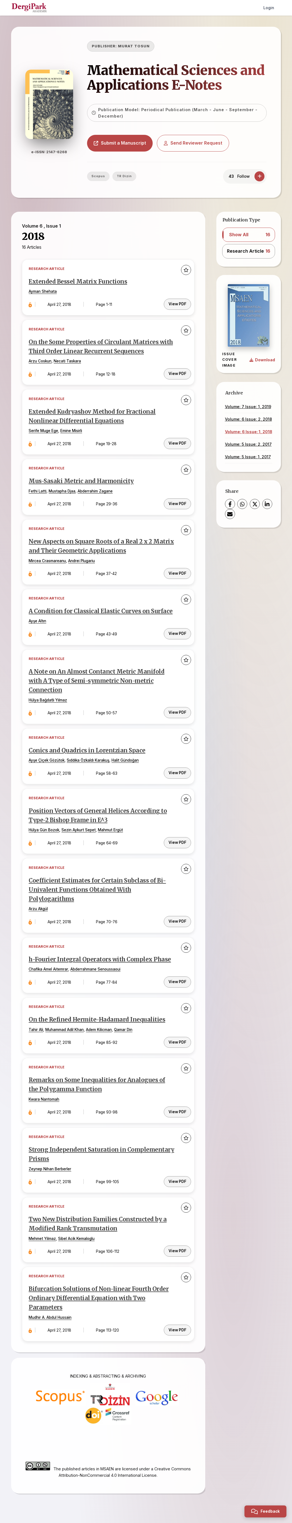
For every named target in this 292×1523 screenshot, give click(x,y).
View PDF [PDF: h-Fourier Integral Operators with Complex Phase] (177, 976)
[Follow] (259, 176)
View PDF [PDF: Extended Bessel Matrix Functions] (177, 303)
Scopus (100, 176)
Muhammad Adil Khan (65, 1024)
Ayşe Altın (38, 619)
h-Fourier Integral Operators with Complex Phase (100, 954)
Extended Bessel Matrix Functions (78, 282)
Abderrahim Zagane (95, 490)
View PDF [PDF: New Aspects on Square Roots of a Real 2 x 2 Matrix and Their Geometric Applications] (177, 571)
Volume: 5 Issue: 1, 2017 (248, 456)
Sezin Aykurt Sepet (79, 826)
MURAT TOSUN (136, 46)
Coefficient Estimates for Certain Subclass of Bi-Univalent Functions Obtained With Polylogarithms (97, 886)
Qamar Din (124, 1024)
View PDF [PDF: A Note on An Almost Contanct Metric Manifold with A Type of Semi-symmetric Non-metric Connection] (177, 709)
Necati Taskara (68, 361)
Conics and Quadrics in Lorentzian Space (87, 747)
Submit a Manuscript (122, 143)
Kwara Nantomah (44, 1093)
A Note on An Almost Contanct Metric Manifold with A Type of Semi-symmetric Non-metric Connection (97, 678)
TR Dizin (126, 176)
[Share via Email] (230, 514)
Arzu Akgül (39, 905)
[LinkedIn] (267, 504)
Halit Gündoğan (126, 757)
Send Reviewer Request (195, 143)
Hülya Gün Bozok (44, 826)
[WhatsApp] (242, 504)
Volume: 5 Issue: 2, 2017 (248, 444)
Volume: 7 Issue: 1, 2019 (248, 406)
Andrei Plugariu (82, 559)
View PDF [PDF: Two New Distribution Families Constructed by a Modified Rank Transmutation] (177, 1243)
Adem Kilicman (100, 1024)
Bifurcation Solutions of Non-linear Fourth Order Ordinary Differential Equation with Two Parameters (99, 1291)
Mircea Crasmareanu (48, 559)
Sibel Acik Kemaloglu (77, 1231)
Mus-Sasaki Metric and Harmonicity (81, 480)
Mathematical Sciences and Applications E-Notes (178, 77)
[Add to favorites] (186, 270)
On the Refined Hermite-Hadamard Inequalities (97, 1014)
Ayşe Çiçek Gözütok (47, 757)
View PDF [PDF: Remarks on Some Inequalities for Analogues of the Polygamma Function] (177, 1105)
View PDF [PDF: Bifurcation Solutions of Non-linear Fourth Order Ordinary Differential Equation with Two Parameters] (177, 1321)
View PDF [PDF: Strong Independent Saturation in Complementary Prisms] (177, 1174)
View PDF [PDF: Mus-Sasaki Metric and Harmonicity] (177, 501)
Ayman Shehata (43, 292)
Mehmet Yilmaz (43, 1231)
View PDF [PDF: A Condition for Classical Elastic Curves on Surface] (177, 630)
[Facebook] (230, 504)
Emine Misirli (72, 430)
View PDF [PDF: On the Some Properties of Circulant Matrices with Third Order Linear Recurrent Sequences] (177, 373)
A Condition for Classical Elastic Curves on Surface (101, 609)
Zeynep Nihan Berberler (50, 1162)
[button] (248, 235)
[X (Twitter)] (255, 504)
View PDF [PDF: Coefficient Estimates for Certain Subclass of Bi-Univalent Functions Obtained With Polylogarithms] (177, 916)
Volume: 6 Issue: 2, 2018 (248, 419)
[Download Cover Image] (262, 360)
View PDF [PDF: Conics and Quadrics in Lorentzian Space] (177, 769)
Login (268, 7)
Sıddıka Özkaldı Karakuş (89, 757)
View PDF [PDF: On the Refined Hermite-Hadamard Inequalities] (177, 1036)
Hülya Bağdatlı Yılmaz (48, 697)
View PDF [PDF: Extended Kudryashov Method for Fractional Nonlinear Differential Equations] (177, 442)
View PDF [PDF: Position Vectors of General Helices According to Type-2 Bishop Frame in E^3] (177, 838)
